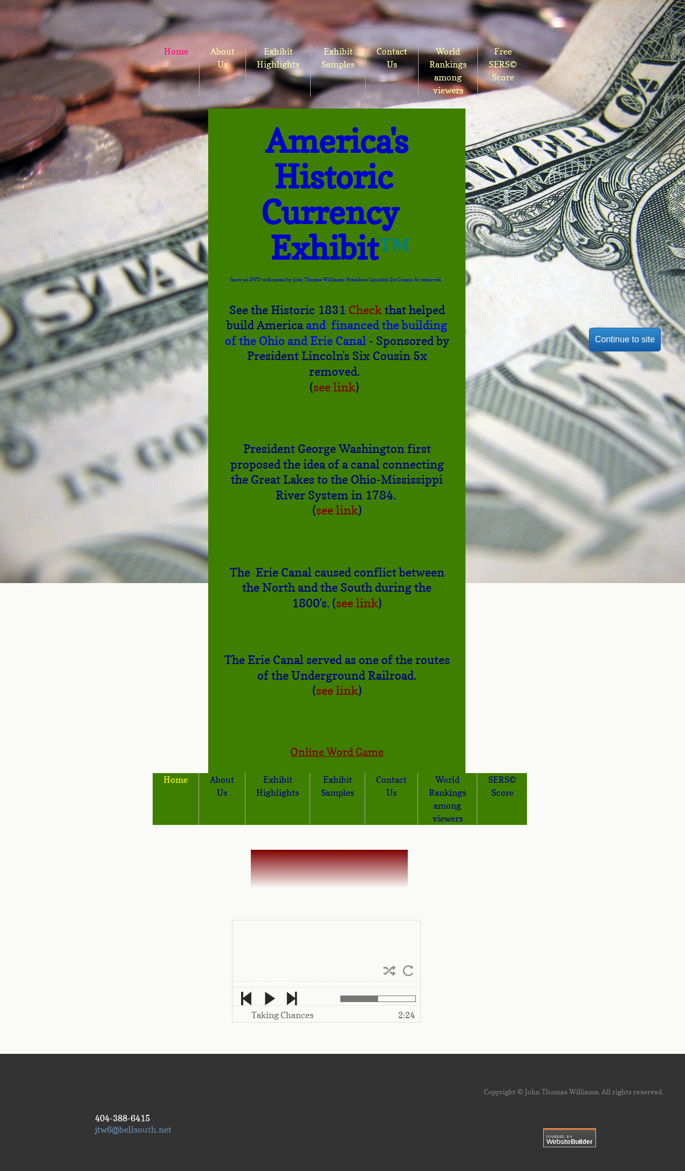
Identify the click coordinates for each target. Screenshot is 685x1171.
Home (175, 779)
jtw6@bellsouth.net (133, 1129)
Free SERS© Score (503, 64)
